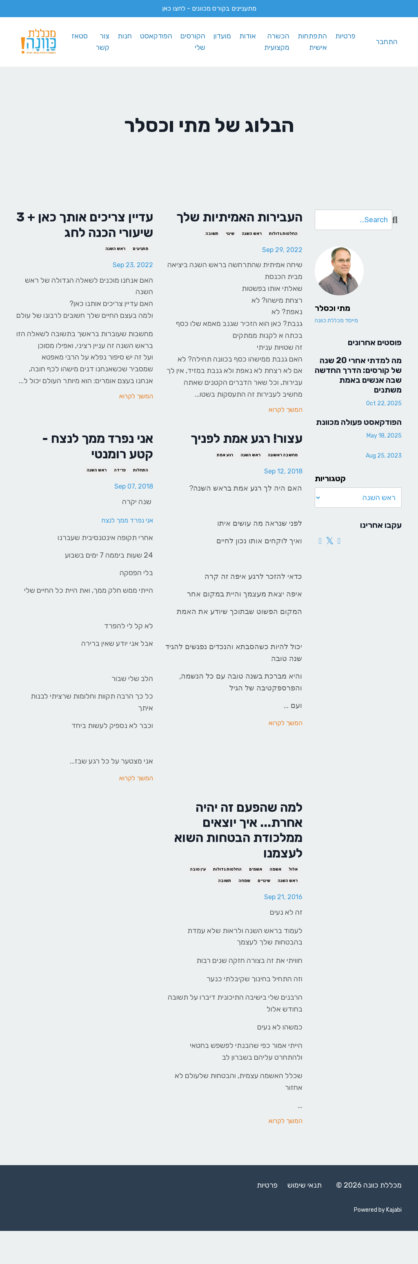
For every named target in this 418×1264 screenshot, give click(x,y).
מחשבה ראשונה (283, 476)
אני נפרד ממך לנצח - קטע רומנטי (88, 467)
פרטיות (344, 35)
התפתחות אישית (311, 41)
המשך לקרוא (285, 428)
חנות (122, 35)
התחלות (140, 493)
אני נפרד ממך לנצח (123, 543)
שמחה (244, 913)
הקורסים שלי (191, 41)
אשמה (275, 902)
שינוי (230, 252)
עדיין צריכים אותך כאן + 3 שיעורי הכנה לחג (86, 226)
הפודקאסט (154, 35)
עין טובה (198, 902)
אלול (293, 902)
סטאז (77, 35)
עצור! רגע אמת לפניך (237, 459)
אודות (246, 35)
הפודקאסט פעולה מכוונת (359, 421)
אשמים (255, 902)
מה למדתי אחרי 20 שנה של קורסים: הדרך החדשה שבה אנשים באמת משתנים (358, 374)
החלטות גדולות (283, 252)
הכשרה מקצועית (276, 41)
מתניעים (140, 252)
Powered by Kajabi (378, 1242)
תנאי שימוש (304, 1218)
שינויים (264, 913)
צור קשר (100, 41)
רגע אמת (225, 476)
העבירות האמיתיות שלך (243, 226)
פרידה (120, 493)
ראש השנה (252, 252)
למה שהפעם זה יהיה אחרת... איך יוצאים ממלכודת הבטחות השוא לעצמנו (240, 859)
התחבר (387, 41)
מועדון (221, 35)
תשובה (211, 252)
